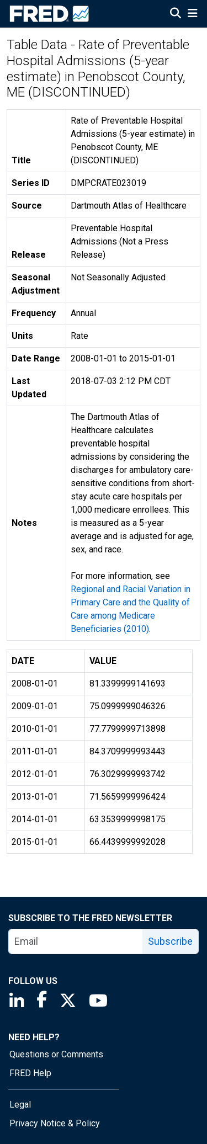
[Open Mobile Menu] (192, 14)
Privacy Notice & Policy (54, 1123)
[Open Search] (175, 14)
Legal (20, 1104)
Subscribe (170, 941)
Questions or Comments (56, 1054)
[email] (76, 941)
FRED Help (30, 1073)
